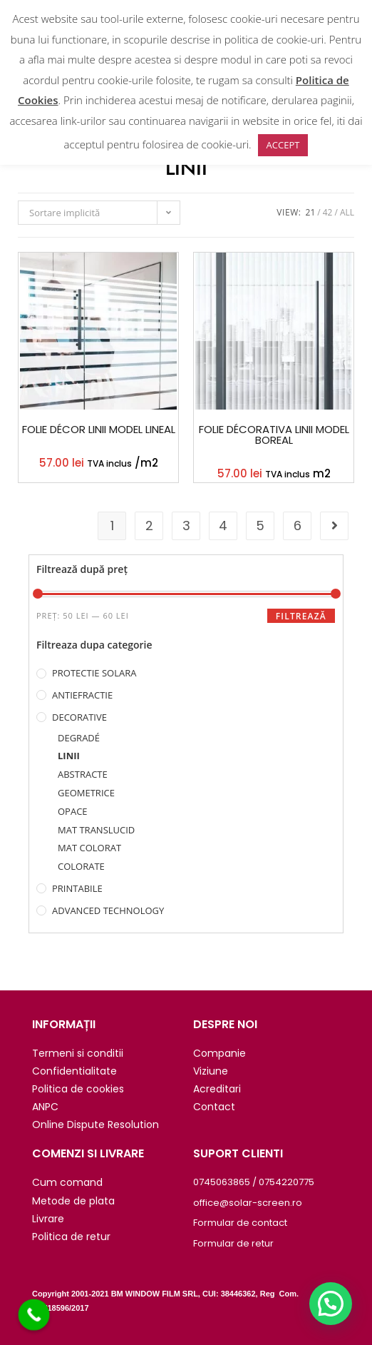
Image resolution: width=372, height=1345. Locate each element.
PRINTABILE (77, 888)
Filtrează (301, 616)
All (347, 212)
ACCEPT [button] (283, 144)
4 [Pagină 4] (223, 525)
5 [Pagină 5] (260, 525)
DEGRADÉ (79, 737)
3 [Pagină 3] (186, 525)
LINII (69, 755)
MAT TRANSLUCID (96, 829)
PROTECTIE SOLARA (94, 672)
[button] (330, 1303)
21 (311, 212)
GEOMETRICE (86, 792)
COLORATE (81, 866)
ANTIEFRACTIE (82, 695)
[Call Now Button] (34, 1315)
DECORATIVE (79, 717)
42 (328, 212)
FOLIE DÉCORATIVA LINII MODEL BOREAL (274, 434)
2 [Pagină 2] (149, 525)
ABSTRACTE (83, 774)
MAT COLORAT (89, 847)
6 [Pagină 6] (297, 525)
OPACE (73, 811)
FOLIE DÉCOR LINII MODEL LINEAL (98, 429)
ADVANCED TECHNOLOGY (108, 910)
